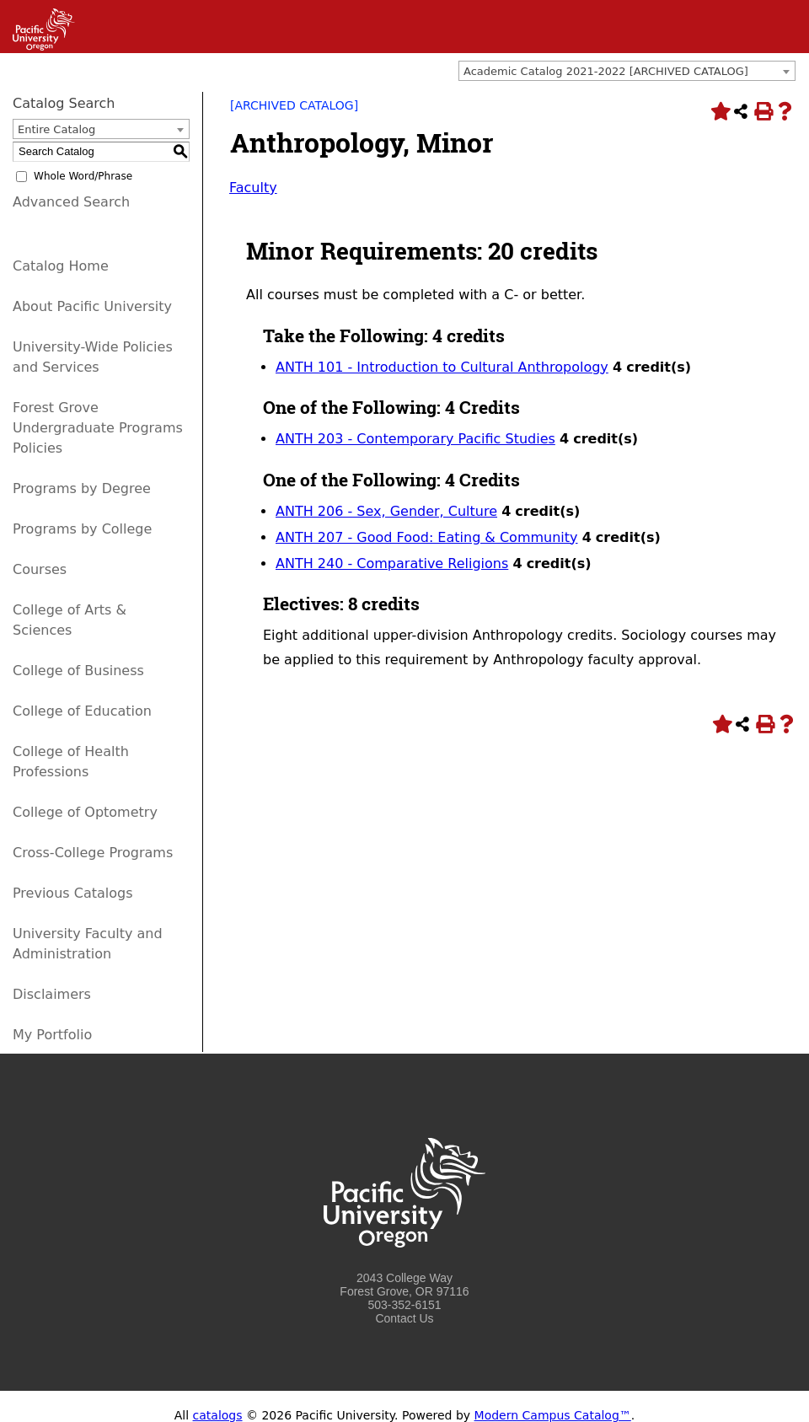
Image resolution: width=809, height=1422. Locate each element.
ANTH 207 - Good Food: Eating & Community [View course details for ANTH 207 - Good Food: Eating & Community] (427, 537)
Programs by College (82, 529)
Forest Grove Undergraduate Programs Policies (98, 428)
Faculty (253, 188)
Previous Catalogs (72, 893)
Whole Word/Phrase (83, 176)
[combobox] (627, 71)
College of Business (78, 671)
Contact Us (404, 1318)
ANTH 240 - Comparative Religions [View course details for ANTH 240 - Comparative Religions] (392, 563)
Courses (40, 569)
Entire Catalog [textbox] (56, 129)
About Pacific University (92, 306)
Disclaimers (52, 994)
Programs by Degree (82, 488)
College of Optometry (85, 812)
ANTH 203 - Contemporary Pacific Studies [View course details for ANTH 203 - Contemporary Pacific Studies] (415, 439)
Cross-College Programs (93, 853)
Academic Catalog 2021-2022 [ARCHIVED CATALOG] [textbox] (605, 71)
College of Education (82, 711)
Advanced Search (71, 202)
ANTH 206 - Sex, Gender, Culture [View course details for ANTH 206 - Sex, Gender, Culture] (386, 511)
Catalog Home (61, 266)
